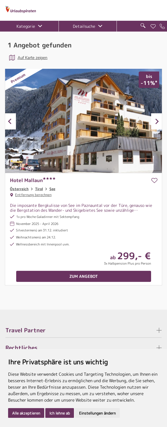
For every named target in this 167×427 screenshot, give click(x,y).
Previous (10, 121)
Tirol (39, 188)
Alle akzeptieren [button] (26, 413)
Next (156, 121)
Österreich (19, 188)
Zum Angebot (83, 276)
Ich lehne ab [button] (59, 413)
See (52, 188)
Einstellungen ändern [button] (97, 413)
